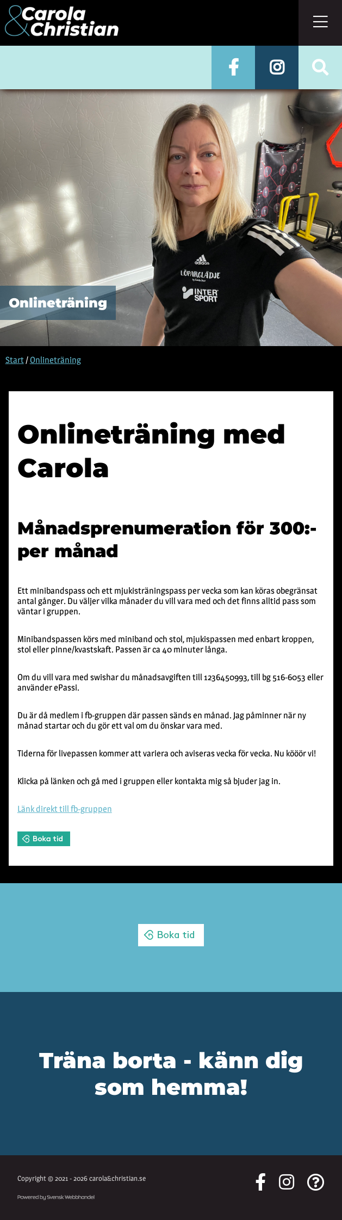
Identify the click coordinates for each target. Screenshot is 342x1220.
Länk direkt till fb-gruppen (64, 809)
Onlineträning (55, 360)
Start (14, 360)
